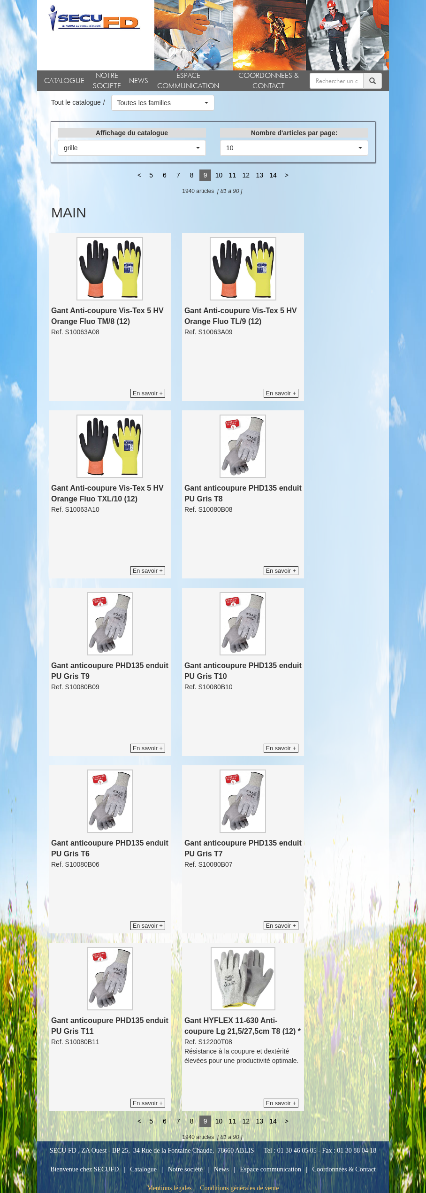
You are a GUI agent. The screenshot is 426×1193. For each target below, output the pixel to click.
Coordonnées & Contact (344, 1169)
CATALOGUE (64, 80)
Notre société (185, 1169)
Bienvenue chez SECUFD (84, 1169)
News (221, 1169)
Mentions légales (169, 1188)
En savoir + (148, 393)
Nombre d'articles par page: (294, 133)
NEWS (138, 80)
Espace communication (270, 1169)
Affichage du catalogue (132, 133)
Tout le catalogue (76, 102)
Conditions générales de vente (239, 1188)
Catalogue (143, 1169)
